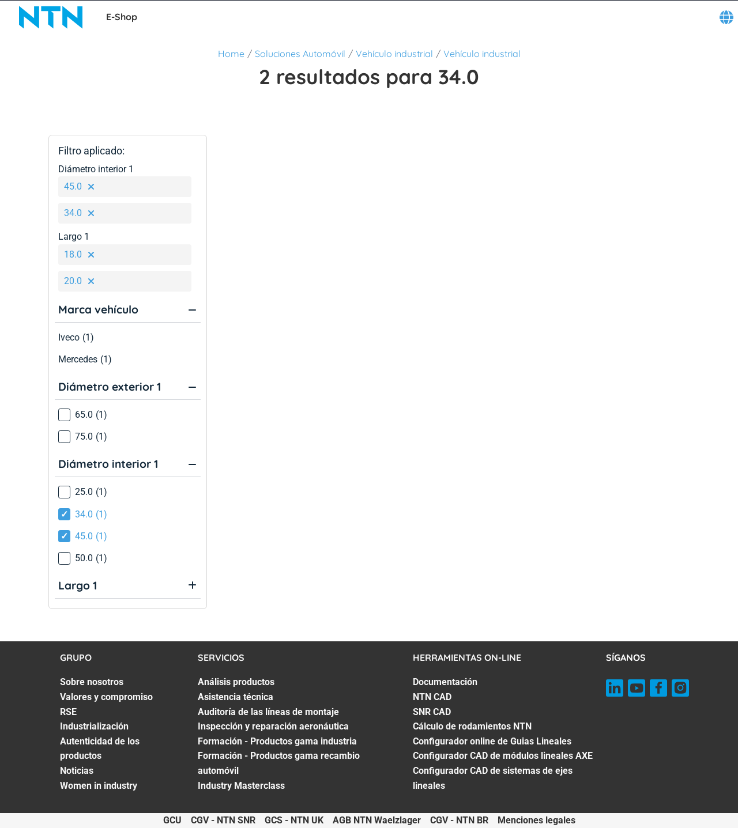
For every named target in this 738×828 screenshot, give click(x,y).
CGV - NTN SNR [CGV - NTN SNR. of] (223, 820)
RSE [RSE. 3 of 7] (68, 711)
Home (231, 53)
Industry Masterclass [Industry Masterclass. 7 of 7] (241, 785)
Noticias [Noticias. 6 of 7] (76, 770)
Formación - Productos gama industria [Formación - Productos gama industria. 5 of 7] (277, 741)
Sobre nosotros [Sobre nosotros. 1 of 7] (91, 681)
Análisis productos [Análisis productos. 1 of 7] (236, 681)
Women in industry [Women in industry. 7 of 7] (98, 785)
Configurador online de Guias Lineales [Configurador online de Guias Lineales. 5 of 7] (492, 741)
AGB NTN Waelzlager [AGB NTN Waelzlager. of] (377, 820)
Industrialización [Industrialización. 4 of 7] (94, 726)
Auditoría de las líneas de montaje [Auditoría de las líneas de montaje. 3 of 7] (268, 711)
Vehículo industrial (394, 53)
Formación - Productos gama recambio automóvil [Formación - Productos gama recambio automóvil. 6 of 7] (279, 763)
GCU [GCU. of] (172, 820)
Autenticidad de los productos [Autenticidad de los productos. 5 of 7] (100, 749)
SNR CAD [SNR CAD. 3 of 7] (432, 711)
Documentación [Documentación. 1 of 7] (445, 681)
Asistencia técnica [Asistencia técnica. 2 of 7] (235, 696)
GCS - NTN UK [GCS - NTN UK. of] (294, 820)
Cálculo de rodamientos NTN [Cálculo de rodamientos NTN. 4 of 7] (472, 726)
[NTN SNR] (51, 17)
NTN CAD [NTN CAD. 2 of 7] (432, 696)
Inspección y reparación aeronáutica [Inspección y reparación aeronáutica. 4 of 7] (273, 726)
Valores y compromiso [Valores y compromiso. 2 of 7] (106, 696)
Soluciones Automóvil (300, 53)
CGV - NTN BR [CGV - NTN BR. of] (459, 820)
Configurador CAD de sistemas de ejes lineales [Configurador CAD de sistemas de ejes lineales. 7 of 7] (493, 778)
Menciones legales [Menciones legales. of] (536, 820)
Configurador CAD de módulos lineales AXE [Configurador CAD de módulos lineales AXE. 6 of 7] (503, 755)
